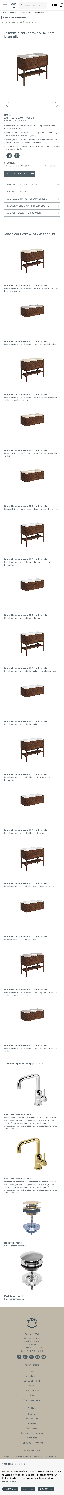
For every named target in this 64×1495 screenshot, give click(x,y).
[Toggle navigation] (5, 5)
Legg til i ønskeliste (20, 173)
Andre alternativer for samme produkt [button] (33, 198)
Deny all (28, 1489)
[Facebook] (19, 1357)
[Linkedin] (25, 1357)
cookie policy (9, 1481)
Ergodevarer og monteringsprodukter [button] (33, 206)
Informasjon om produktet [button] (33, 184)
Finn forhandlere (33, 191)
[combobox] (36, 5)
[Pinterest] (31, 1357)
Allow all (10, 1489)
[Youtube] (43, 1357)
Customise (46, 1489)
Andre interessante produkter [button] (33, 213)
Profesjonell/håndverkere (19, 22)
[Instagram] (37, 1357)
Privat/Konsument (14, 17)
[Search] (22, 5)
